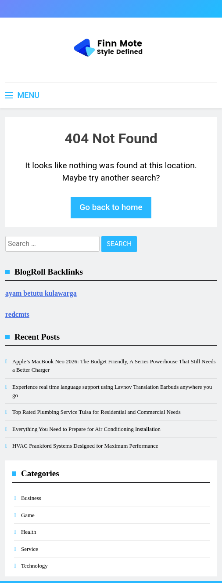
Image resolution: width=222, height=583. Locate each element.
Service (29, 549)
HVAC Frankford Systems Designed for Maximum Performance (85, 445)
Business (31, 498)
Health (28, 532)
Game (28, 515)
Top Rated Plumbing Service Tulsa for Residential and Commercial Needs (96, 412)
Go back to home (111, 207)
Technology (34, 565)
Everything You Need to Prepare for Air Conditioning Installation (86, 429)
